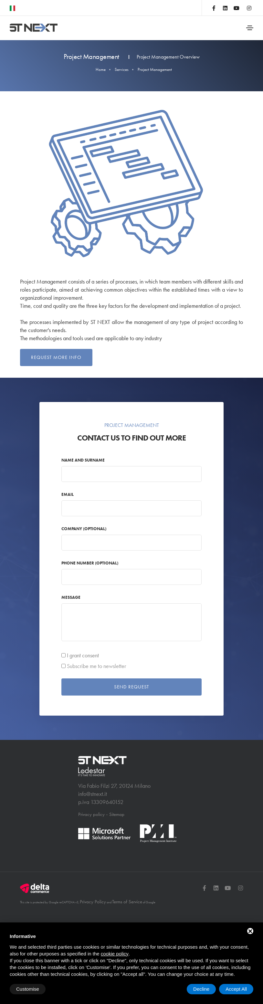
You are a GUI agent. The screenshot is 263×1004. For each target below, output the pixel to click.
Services (122, 69)
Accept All (236, 989)
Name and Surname (88, 468)
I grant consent (88, 663)
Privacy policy (91, 822)
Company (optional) (89, 537)
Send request (131, 695)
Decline (201, 989)
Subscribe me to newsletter (101, 674)
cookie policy (115, 953)
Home (101, 69)
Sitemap (116, 822)
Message (76, 605)
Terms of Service (127, 910)
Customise (27, 989)
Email (73, 502)
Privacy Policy (93, 910)
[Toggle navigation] (249, 28)
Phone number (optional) (95, 571)
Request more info (56, 357)
